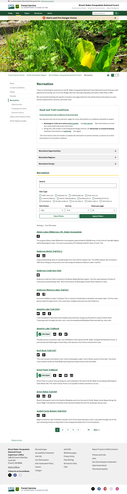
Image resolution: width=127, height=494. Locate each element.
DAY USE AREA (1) (77, 201)
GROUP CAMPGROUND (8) (68, 198)
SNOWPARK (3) (46, 201)
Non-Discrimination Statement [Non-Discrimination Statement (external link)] (104, 462)
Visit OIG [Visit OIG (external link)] (38, 456)
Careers (38, 467)
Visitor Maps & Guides (18, 121)
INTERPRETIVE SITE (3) (102, 198)
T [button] (112, 75)
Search (42, 181)
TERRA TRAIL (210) (47, 195)
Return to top (17, 440)
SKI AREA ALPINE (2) (62, 201)
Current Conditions (17, 87)
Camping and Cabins (19, 108)
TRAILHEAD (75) (62, 195)
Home (10, 13)
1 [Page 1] (57, 430)
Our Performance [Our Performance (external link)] (42, 460)
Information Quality (100, 469)
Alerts (12, 83)
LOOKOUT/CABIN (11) (48, 198)
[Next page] (97, 430)
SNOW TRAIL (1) (107, 201)
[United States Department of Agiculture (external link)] (11, 6)
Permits (13, 96)
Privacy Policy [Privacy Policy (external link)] (69, 456)
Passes (12, 92)
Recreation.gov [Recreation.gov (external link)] (41, 449)
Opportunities (17, 104)
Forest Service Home (79, 8)
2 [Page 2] (62, 430)
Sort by (68, 206)
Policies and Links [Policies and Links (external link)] (99, 455)
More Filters (59, 216)
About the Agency (113, 8)
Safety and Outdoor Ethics (20, 117)
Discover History (18, 112)
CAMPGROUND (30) (77, 195)
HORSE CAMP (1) (92, 201)
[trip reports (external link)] (89, 123)
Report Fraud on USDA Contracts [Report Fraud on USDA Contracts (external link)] (105, 449)
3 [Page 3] (67, 430)
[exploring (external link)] (68, 131)
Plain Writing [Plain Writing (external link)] (69, 460)
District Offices (14, 467)
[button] (108, 75)
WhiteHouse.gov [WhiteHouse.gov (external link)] (70, 453)
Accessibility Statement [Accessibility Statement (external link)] (44, 453)
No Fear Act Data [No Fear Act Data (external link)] (70, 463)
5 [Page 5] (78, 430)
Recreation (14, 100)
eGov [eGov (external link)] (94, 458)
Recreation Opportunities (50, 151)
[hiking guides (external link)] (74, 123)
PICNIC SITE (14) (93, 195)
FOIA (65, 467)
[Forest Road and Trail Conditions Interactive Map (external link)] (60, 115)
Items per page (97, 206)
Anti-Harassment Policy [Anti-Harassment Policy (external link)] (44, 463)
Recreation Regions (47, 157)
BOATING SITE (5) (85, 198)
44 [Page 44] (89, 430)
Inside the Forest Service (96, 8)
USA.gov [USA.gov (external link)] (38, 470)
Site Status (44, 206)
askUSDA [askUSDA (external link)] (67, 449)
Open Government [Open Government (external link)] (99, 465)
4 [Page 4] (73, 430)
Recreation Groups (46, 164)
